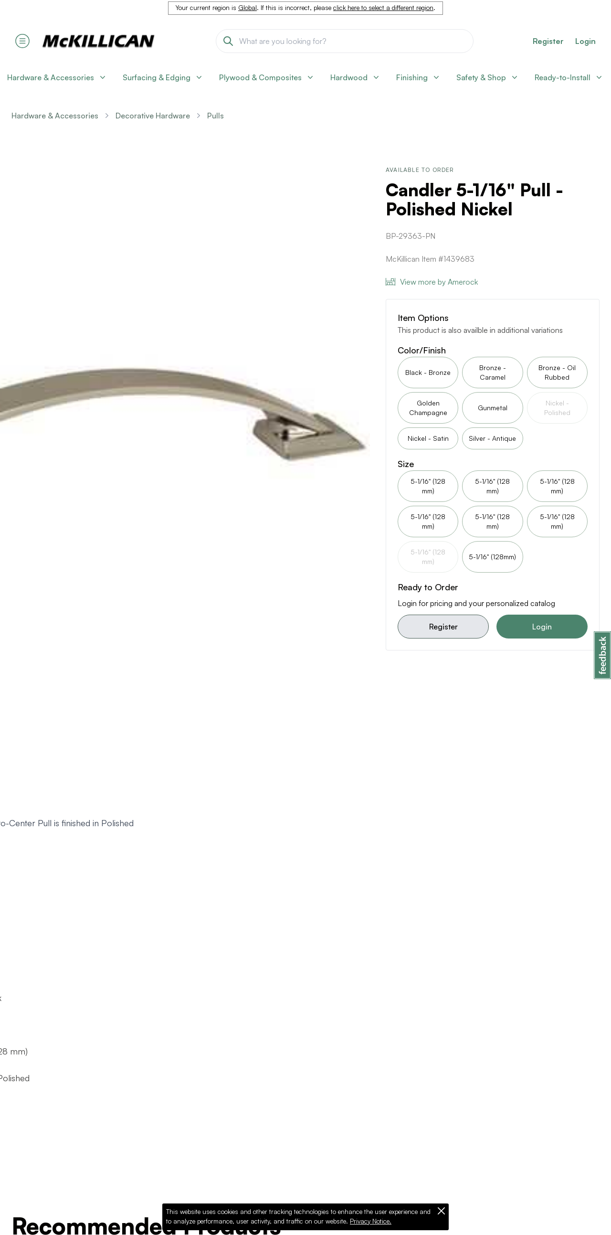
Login (585, 41)
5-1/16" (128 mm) (428, 486)
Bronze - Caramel (492, 372)
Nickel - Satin (428, 438)
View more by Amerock (432, 282)
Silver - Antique (492, 438)
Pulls (215, 115)
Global (247, 7)
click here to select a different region (383, 7)
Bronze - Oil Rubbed (557, 372)
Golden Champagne (428, 407)
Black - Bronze (428, 372)
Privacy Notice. (370, 1221)
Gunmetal (492, 408)
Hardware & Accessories (54, 115)
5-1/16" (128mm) (492, 557)
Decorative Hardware (153, 115)
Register (443, 626)
